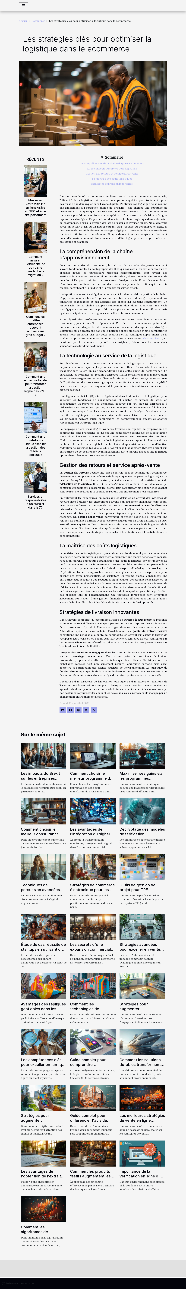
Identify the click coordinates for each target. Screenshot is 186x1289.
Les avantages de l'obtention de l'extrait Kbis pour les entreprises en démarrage (43, 1178)
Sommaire (114, 157)
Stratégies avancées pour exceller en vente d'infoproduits (140, 949)
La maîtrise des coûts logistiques (112, 178)
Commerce (38, 20)
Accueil (23, 20)
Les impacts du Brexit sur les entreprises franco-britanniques (40, 778)
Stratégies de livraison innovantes (112, 183)
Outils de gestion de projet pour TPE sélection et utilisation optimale (139, 892)
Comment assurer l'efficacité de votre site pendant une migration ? (35, 266)
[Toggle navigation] (23, 6)
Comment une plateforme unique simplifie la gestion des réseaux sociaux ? (35, 446)
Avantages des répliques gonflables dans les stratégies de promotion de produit (43, 1011)
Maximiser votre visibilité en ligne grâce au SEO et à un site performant (35, 207)
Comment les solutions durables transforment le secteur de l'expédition (142, 1065)
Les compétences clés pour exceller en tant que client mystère (43, 1065)
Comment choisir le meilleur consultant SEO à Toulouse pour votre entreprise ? (43, 836)
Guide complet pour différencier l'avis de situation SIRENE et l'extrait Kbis (88, 1122)
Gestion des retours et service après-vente (112, 173)
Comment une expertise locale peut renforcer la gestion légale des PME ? (35, 386)
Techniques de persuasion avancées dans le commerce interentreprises (40, 892)
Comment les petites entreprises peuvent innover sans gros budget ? (35, 326)
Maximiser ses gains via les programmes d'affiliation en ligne (141, 778)
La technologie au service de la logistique (112, 168)
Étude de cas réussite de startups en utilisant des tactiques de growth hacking (43, 951)
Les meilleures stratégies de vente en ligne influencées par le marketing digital (142, 1122)
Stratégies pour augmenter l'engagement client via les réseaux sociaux (141, 1011)
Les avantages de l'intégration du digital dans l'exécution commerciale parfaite (90, 836)
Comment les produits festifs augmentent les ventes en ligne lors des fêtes (91, 1178)
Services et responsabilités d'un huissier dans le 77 (35, 502)
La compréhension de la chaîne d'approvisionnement (112, 163)
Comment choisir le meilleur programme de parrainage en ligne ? (91, 778)
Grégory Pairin (152, 338)
